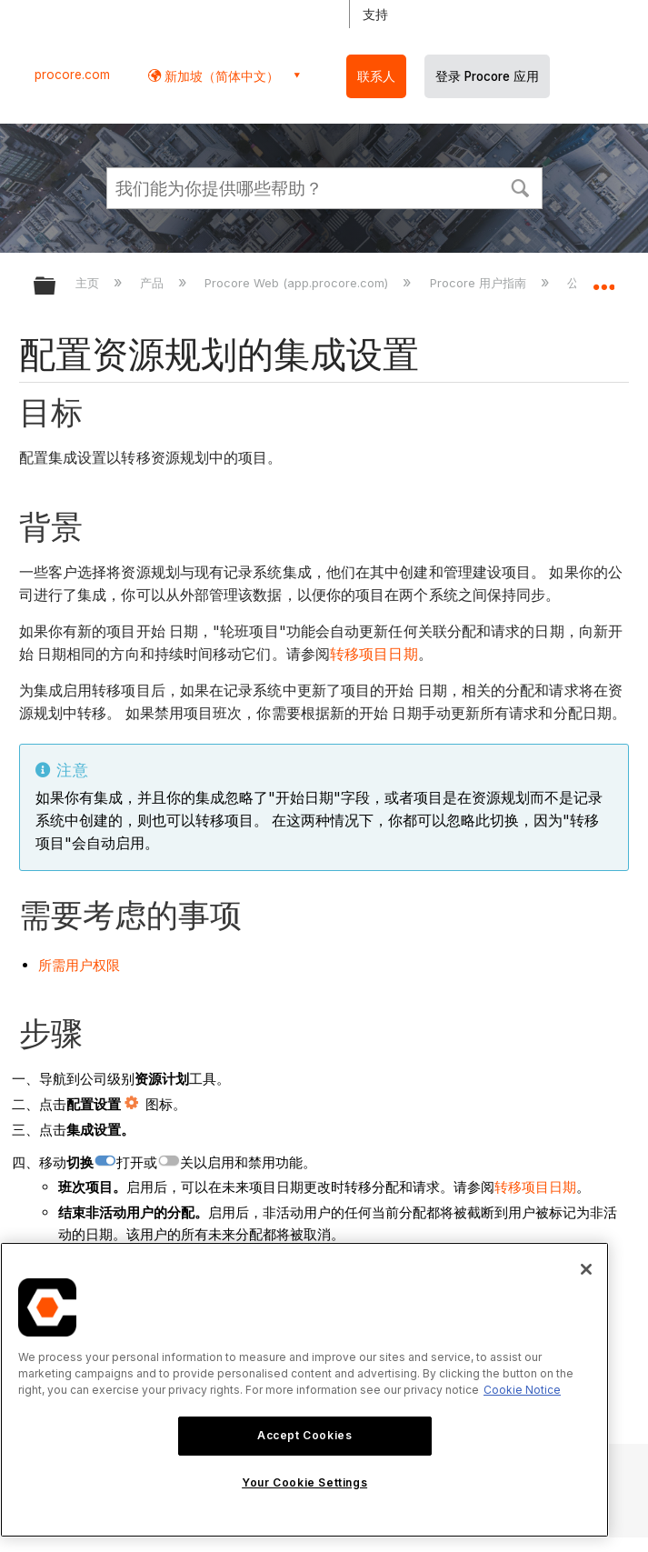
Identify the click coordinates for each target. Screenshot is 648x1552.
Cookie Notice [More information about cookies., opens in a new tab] (522, 1390)
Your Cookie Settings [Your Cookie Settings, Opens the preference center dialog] (304, 1482)
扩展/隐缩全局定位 (603, 280)
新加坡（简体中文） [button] (220, 76)
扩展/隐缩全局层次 (56, 287)
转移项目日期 (374, 654)
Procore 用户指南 (480, 282)
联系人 (376, 76)
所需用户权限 (79, 965)
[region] (304, 1389)
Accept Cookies (304, 1435)
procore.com (72, 74)
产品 (153, 282)
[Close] (586, 1269)
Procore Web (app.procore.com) (298, 282)
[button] (521, 186)
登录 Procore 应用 (487, 76)
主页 (89, 282)
